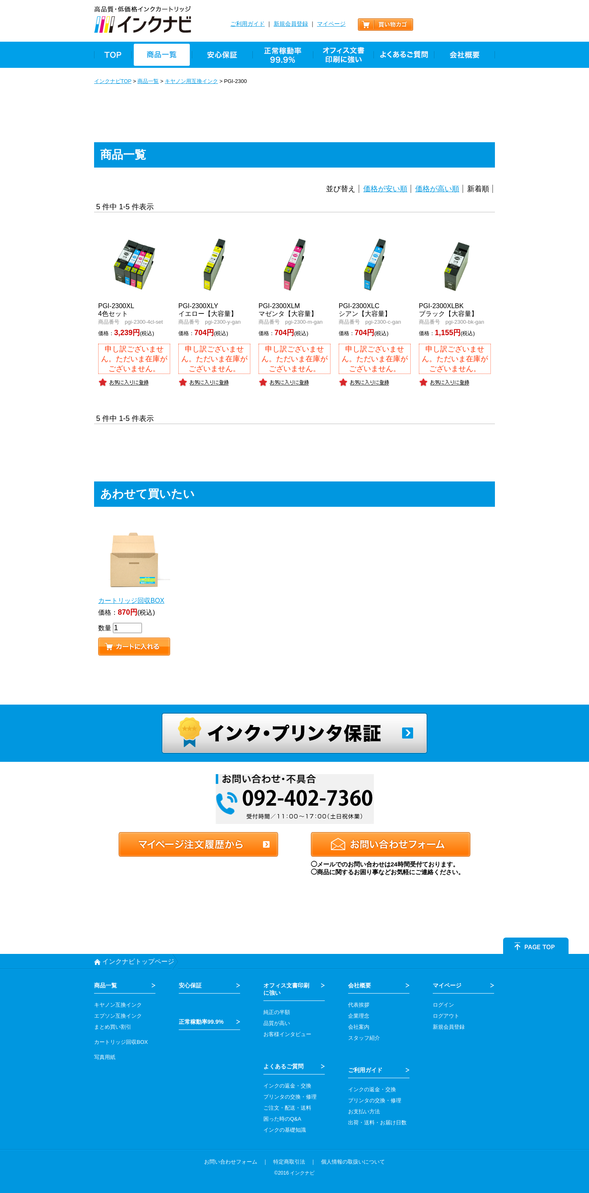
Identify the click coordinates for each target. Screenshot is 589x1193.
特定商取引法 (289, 1162)
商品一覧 (148, 81)
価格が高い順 (437, 189)
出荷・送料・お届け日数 (377, 1122)
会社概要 (359, 985)
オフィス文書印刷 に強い (286, 989)
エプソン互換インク (118, 1016)
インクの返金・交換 (287, 1086)
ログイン (443, 1005)
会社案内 (358, 1027)
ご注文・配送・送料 (287, 1108)
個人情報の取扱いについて (353, 1162)
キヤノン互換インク (118, 1005)
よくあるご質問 (283, 1066)
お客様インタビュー (287, 1034)
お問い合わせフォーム (230, 1162)
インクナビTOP (112, 81)
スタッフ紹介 (364, 1038)
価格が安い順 (385, 189)
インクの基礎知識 (284, 1130)
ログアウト (446, 1016)
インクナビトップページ (138, 961)
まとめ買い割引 (112, 1027)
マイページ (331, 23)
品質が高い (276, 1023)
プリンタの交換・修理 (290, 1097)
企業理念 (358, 1016)
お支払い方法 (364, 1111)
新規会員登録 (291, 23)
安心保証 (190, 985)
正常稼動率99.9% (201, 1021)
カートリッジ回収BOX (121, 1042)
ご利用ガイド (247, 23)
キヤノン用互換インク (191, 81)
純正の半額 (276, 1012)
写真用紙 (104, 1057)
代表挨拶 (358, 1005)
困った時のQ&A (282, 1119)
